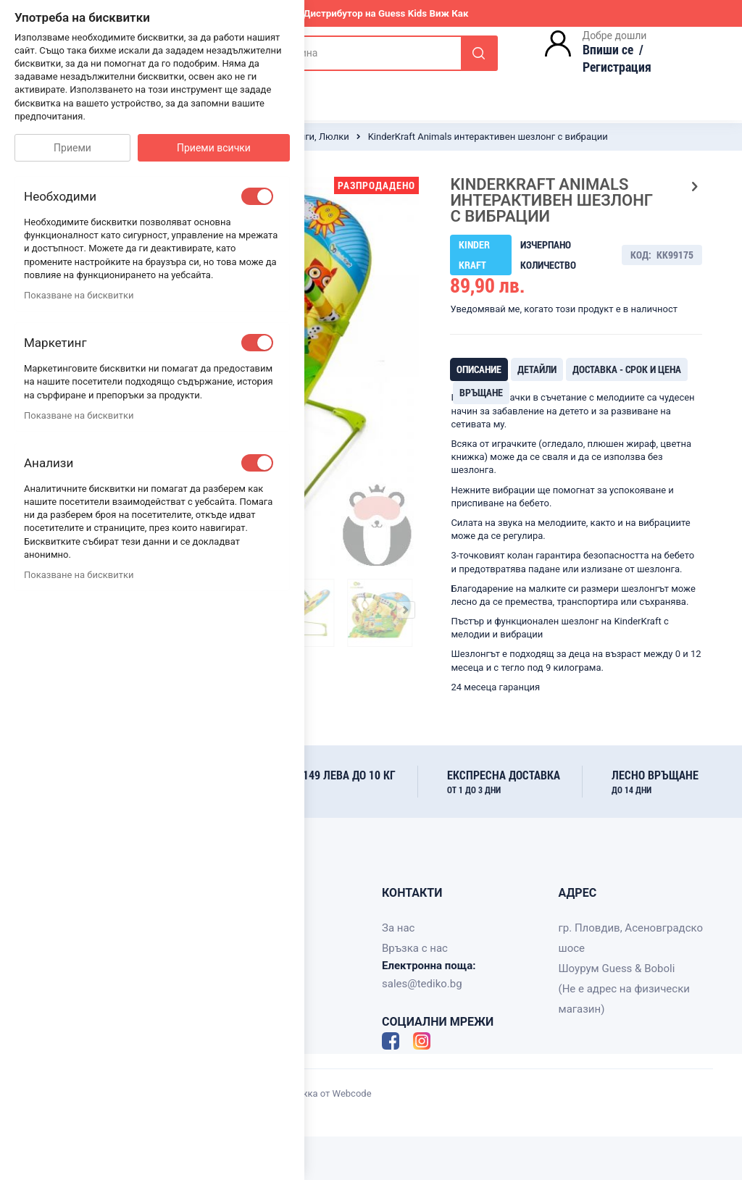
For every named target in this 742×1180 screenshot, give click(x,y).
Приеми (72, 148)
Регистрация (617, 66)
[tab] (479, 369)
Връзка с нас (415, 948)
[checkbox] (257, 196)
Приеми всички (214, 148)
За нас (398, 927)
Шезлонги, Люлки (309, 136)
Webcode (352, 1093)
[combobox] (352, 53)
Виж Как (448, 13)
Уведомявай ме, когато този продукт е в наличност (564, 309)
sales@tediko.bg (422, 983)
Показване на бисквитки (78, 295)
